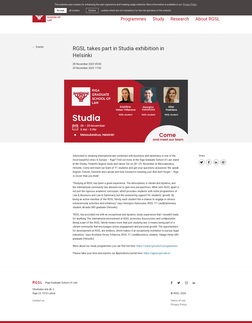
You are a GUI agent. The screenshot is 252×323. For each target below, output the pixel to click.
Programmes (133, 19)
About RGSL (207, 19)
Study (158, 19)
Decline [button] (92, 10)
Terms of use (178, 300)
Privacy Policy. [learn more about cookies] (190, 4)
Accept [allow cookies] (60, 10)
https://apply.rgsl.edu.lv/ (157, 253)
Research (180, 19)
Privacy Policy (179, 304)
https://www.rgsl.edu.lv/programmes (157, 245)
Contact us (38, 300)
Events (40, 46)
